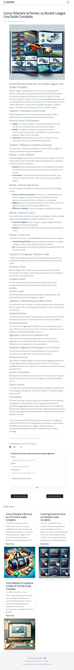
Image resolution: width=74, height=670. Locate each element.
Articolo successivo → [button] (55, 496)
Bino (50, 664)
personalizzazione (24, 438)
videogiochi (37, 438)
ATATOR (8, 2)
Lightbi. (36, 664)
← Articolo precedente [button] (19, 496)
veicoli (13, 438)
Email (13, 463)
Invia (37, 487)
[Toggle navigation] (68, 2)
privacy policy (26, 478)
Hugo (31, 664)
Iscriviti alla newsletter (35, 658)
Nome (13, 457)
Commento (15, 469)
